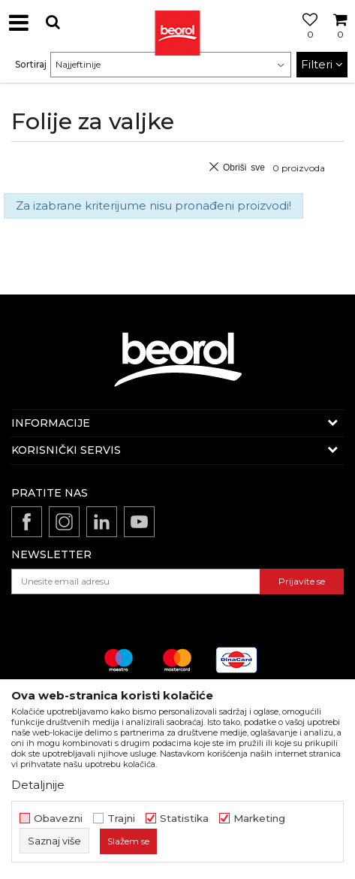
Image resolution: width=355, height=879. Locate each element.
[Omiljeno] (306, 40)
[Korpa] (340, 40)
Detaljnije (38, 785)
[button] (53, 22)
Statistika (184, 818)
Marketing (259, 818)
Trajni (121, 818)
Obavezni (58, 818)
